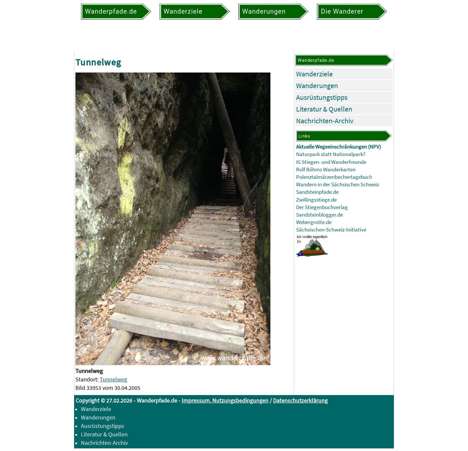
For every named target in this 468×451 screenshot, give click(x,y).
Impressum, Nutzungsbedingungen (225, 400)
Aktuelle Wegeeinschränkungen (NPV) (338, 146)
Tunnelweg (113, 379)
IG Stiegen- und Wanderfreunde (331, 162)
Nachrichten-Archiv (324, 120)
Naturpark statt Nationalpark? (330, 154)
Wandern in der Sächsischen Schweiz (337, 184)
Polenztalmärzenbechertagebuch (334, 177)
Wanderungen (317, 85)
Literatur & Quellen (324, 108)
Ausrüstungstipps (321, 97)
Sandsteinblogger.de (319, 214)
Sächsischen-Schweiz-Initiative (331, 229)
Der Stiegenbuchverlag (322, 207)
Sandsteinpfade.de (317, 192)
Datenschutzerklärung (300, 400)
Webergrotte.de (314, 222)
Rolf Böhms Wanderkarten (326, 169)
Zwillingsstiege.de (316, 199)
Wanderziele (314, 73)
